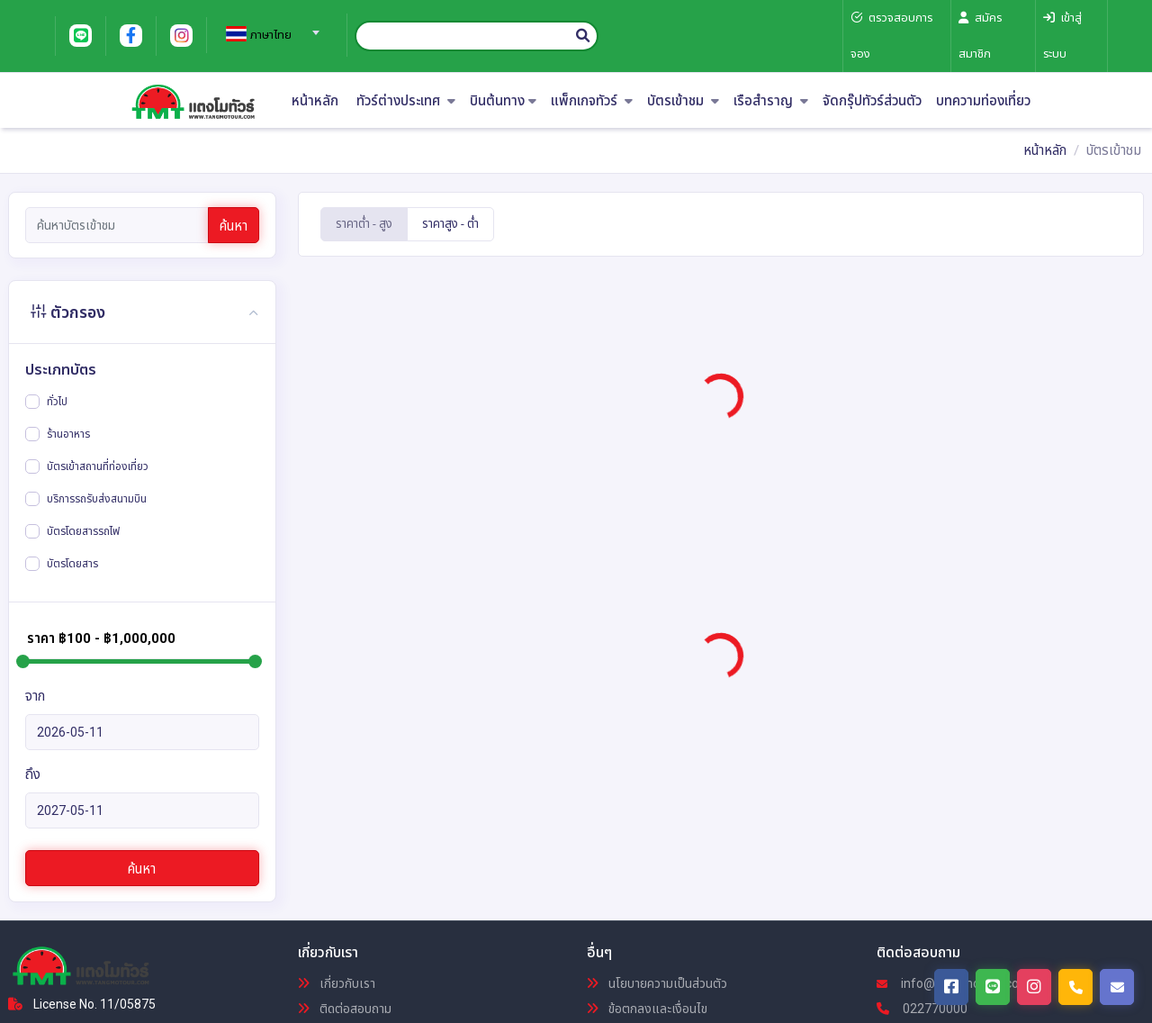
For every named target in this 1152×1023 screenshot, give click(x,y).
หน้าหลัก (315, 101)
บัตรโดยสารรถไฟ (83, 531)
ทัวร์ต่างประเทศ (405, 101)
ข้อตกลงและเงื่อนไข (647, 1008)
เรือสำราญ (771, 101)
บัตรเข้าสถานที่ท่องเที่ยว (97, 466)
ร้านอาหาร (68, 434)
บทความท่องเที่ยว (983, 101)
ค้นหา (234, 226)
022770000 (922, 1008)
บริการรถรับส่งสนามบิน (97, 499)
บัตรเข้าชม (683, 101)
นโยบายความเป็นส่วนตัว (657, 983)
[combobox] (270, 27)
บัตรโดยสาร (72, 563)
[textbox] (270, 35)
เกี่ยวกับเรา (336, 983)
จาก (35, 696)
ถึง (32, 774)
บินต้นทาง (503, 101)
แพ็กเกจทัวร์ (592, 101)
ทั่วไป (57, 401)
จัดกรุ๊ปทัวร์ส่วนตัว (872, 101)
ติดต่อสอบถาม (345, 1008)
